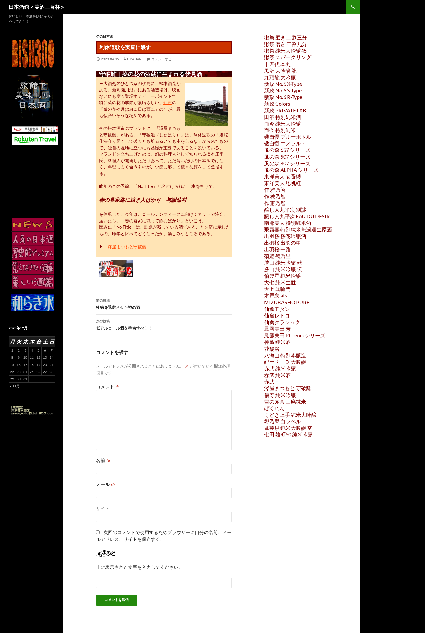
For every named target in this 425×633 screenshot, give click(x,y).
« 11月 (15, 386)
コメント (108, 386)
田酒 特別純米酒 (282, 117)
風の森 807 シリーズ (287, 163)
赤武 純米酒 (277, 375)
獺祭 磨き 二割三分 (285, 37)
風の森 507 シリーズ (287, 157)
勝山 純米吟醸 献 (283, 262)
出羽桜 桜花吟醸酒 (285, 236)
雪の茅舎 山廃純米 (285, 401)
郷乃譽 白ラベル (282, 421)
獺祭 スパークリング (287, 57)
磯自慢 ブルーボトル (287, 137)
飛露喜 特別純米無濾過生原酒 (298, 229)
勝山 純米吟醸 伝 (283, 269)
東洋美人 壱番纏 (282, 176)
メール (105, 484)
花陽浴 (272, 349)
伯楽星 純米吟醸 (282, 276)
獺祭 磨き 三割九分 (285, 44)
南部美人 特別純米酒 (287, 223)
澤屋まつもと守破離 (127, 246)
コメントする (161, 59)
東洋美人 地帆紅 (282, 183)
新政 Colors (277, 103)
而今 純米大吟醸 (282, 123)
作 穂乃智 (275, 196)
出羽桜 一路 (277, 249)
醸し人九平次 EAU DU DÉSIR (297, 216)
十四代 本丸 (277, 64)
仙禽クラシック (282, 322)
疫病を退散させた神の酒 (164, 303)
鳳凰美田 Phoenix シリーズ (294, 335)
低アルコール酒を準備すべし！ (164, 324)
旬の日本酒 (104, 36)
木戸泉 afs (275, 295)
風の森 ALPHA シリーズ (291, 170)
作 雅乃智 (275, 189)
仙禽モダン (277, 309)
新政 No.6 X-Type (283, 84)
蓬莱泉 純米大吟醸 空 (288, 428)
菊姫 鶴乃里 (277, 256)
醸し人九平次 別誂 (285, 210)
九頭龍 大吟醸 (280, 77)
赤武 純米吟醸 (280, 368)
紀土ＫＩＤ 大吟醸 (285, 362)
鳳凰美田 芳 (277, 329)
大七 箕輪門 (277, 289)
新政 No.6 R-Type (283, 97)
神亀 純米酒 (277, 342)
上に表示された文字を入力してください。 (139, 567)
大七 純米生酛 (280, 282)
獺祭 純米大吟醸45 (285, 50)
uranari (135, 59)
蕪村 (167, 102)
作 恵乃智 (275, 203)
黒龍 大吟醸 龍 (280, 71)
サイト (103, 508)
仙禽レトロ (277, 315)
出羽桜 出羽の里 (282, 242)
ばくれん (274, 408)
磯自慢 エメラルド (285, 143)
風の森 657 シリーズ (287, 150)
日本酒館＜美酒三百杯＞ (37, 7)
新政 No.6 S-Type (283, 90)
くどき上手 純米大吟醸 (290, 415)
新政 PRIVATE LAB (285, 110)
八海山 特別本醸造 (285, 355)
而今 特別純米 (280, 130)
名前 (103, 460)
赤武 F (271, 381)
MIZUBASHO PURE (286, 302)
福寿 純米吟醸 (280, 395)
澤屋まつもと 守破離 (287, 388)
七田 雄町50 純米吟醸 (288, 434)
